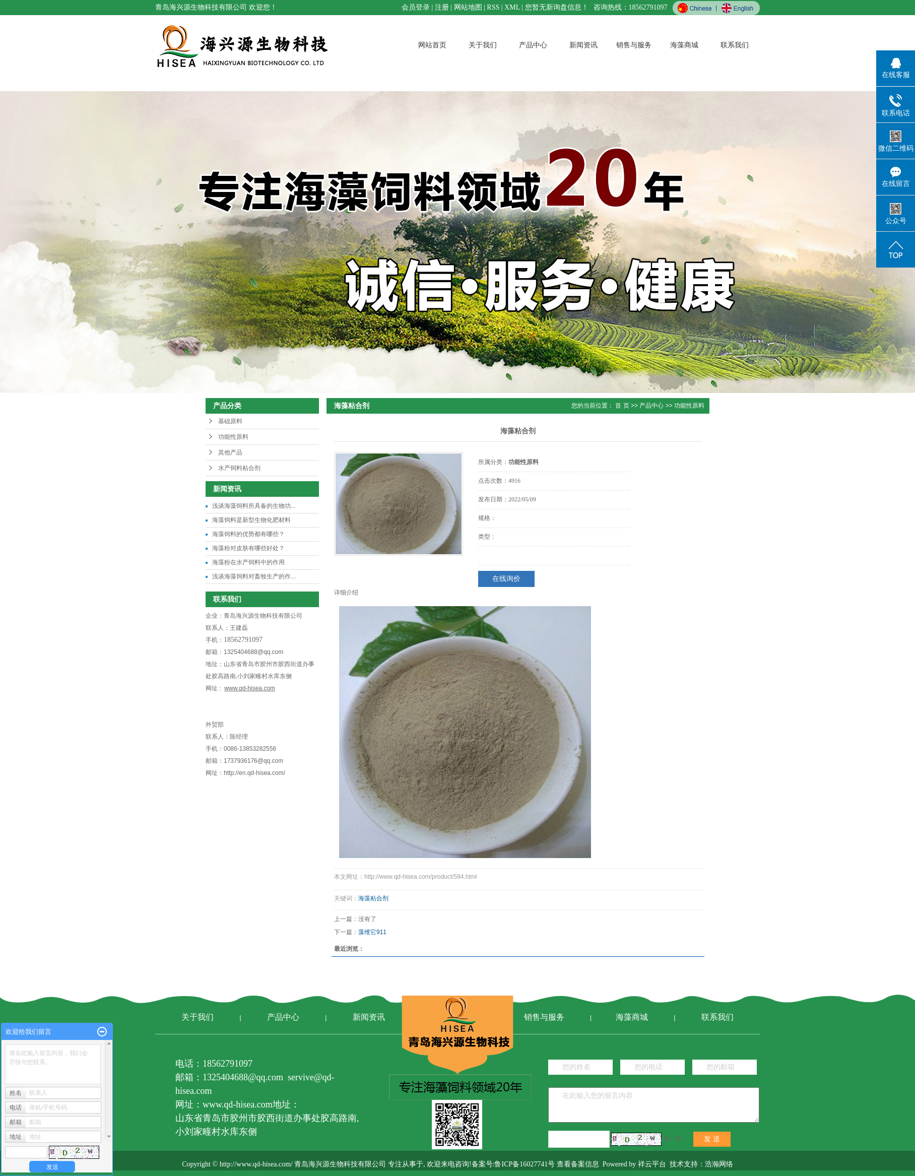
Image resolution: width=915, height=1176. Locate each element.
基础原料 (230, 421)
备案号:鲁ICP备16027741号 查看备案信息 (535, 1164)
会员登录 (416, 7)
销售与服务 (633, 45)
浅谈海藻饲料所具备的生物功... (254, 505)
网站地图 (468, 7)
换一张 (673, 1138)
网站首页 (432, 45)
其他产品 (230, 452)
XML (512, 7)
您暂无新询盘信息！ (557, 7)
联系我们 (735, 45)
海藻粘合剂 (373, 898)
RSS (493, 7)
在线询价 (506, 578)
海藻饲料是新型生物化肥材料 (251, 520)
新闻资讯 (583, 45)
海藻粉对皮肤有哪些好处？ (248, 548)
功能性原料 (233, 436)
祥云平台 (652, 1164)
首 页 (622, 405)
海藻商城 (684, 45)
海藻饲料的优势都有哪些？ (248, 534)
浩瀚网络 (719, 1164)
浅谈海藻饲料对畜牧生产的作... (254, 576)
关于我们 (483, 45)
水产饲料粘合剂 (239, 468)
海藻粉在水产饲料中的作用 (248, 562)
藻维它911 (372, 932)
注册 (442, 7)
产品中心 (533, 45)
